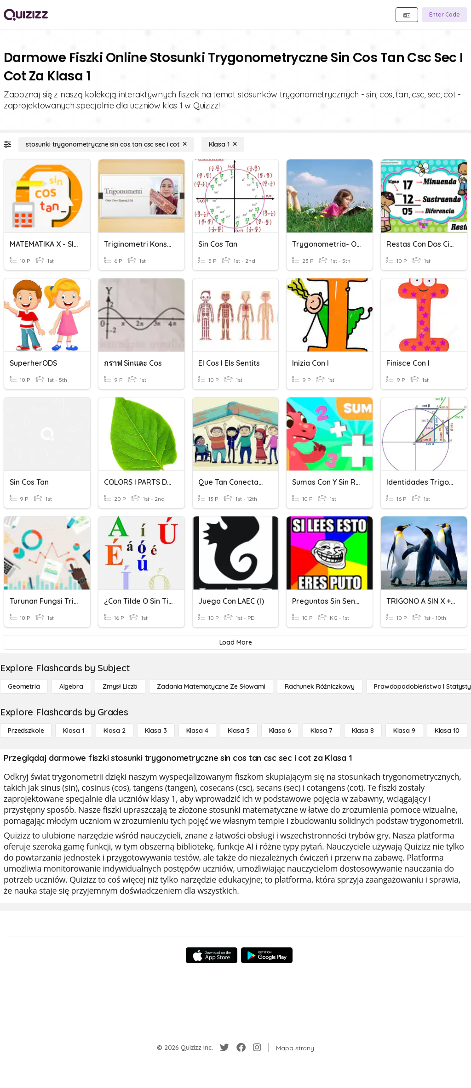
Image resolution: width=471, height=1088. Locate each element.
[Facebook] (241, 1047)
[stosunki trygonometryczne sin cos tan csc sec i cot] (106, 144)
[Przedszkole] (26, 730)
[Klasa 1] (222, 144)
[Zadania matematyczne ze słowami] (211, 686)
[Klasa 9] (404, 730)
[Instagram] (257, 1047)
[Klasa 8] (363, 730)
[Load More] (235, 642)
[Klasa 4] (197, 730)
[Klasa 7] (321, 730)
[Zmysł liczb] (120, 686)
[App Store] (211, 955)
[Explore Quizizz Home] (26, 15)
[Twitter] (224, 1047)
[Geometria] (24, 686)
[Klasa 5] (239, 730)
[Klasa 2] (114, 730)
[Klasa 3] (156, 730)
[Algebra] (71, 686)
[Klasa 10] (447, 730)
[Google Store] (267, 955)
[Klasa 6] (280, 730)
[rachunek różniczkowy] (319, 686)
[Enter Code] (444, 14)
